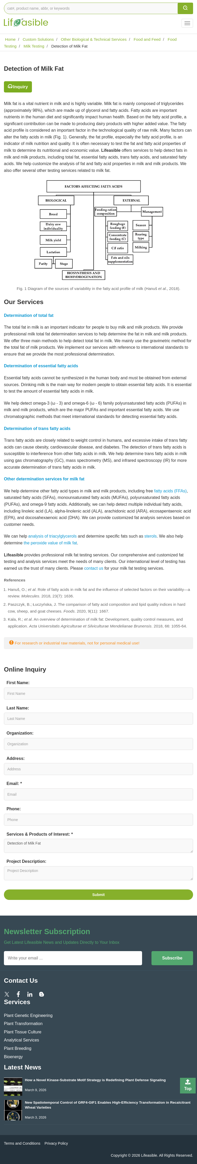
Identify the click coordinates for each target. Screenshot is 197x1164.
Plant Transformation (23, 1023)
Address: (16, 758)
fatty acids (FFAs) (170, 491)
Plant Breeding (17, 1048)
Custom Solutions (37, 39)
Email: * (14, 783)
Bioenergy (13, 1057)
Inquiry (20, 86)
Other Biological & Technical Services (93, 39)
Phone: (14, 809)
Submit (98, 895)
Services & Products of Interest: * (40, 834)
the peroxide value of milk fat (50, 543)
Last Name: (18, 708)
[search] (185, 8)
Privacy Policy (56, 1143)
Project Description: (26, 861)
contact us (93, 568)
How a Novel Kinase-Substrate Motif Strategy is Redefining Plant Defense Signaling (95, 1080)
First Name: (18, 682)
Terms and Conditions (22, 1143)
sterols (150, 536)
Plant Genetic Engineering (28, 1015)
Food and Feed (147, 39)
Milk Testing (33, 46)
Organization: (20, 733)
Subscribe (172, 958)
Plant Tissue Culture (22, 1032)
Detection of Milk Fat (98, 846)
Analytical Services (21, 1040)
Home (10, 39)
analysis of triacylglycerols (52, 536)
